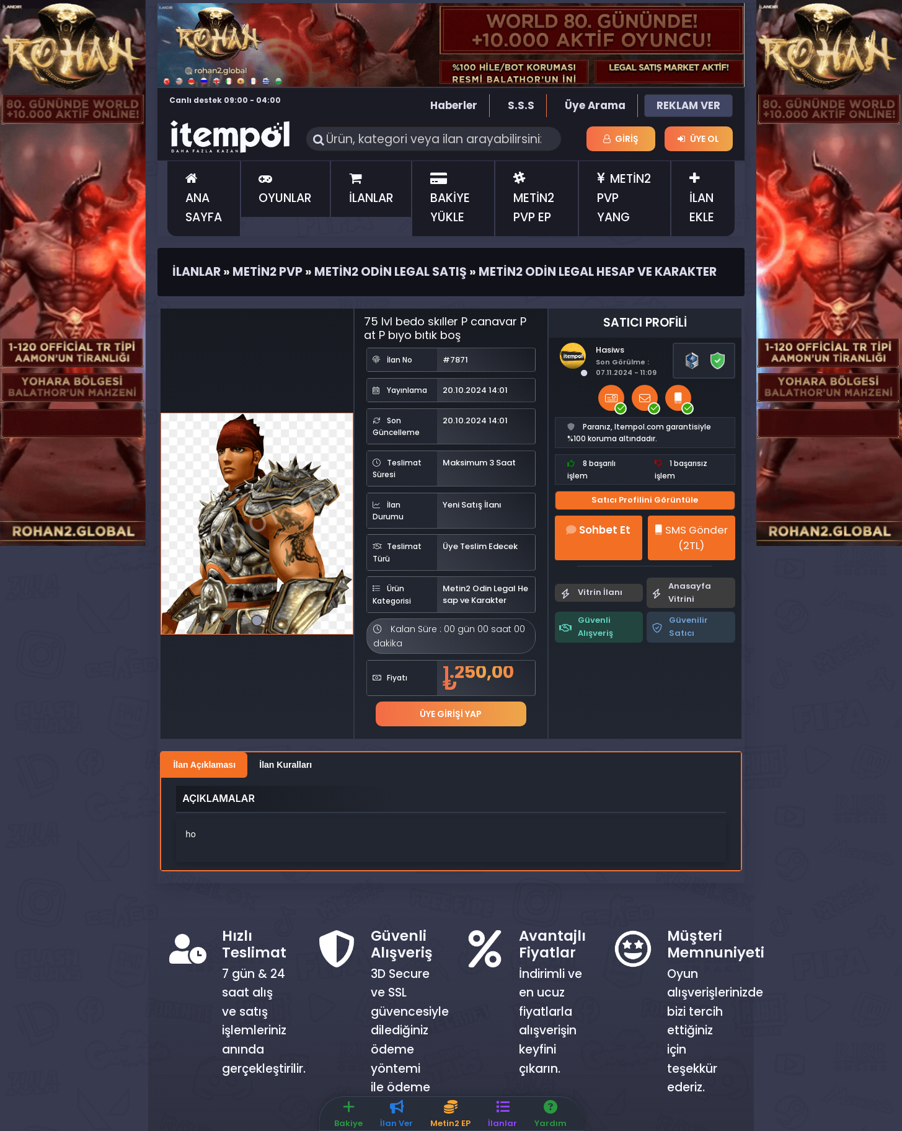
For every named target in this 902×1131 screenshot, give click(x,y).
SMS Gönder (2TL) (691, 537)
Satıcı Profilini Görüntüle (644, 500)
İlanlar (196, 271)
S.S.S (521, 105)
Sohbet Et (598, 529)
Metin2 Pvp (267, 271)
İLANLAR (371, 189)
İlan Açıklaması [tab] (204, 765)
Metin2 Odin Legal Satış (390, 271)
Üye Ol (698, 139)
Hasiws (610, 350)
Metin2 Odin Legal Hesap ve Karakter (598, 271)
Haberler (453, 105)
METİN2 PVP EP (533, 198)
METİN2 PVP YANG (624, 197)
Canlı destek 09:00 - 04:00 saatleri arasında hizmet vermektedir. (225, 106)
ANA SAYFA (203, 198)
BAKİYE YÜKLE (450, 198)
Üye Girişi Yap (451, 714)
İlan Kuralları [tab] (285, 765)
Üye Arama (595, 105)
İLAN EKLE (701, 198)
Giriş (621, 139)
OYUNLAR (285, 189)
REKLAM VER (688, 105)
